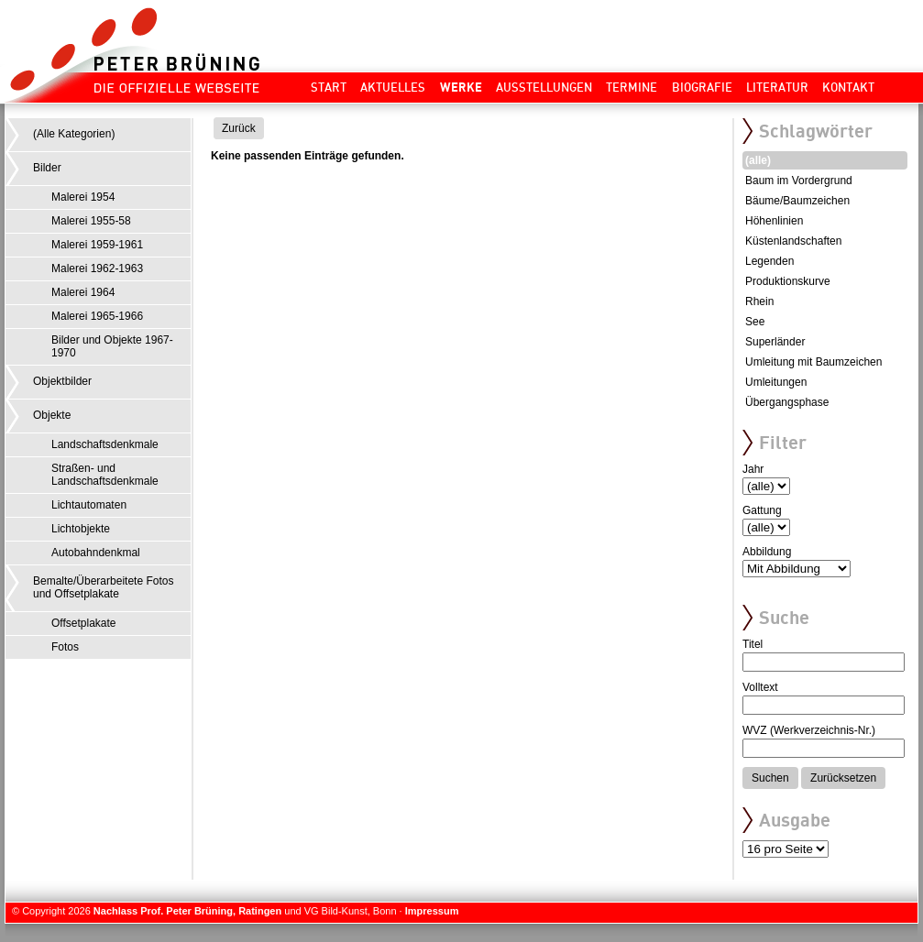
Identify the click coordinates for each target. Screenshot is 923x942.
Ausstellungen (544, 87)
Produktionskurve (787, 281)
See (754, 321)
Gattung (762, 510)
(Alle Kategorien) (74, 133)
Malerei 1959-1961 (97, 244)
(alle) (758, 160)
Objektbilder (62, 381)
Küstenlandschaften (793, 241)
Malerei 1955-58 (91, 220)
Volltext (760, 687)
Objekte (52, 415)
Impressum (432, 910)
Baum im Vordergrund (798, 180)
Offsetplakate (83, 623)
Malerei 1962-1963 (97, 268)
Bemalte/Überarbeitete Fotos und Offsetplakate (103, 587)
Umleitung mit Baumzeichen (813, 362)
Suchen (770, 778)
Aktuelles (392, 87)
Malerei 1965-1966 (97, 316)
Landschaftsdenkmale (105, 444)
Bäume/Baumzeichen (797, 200)
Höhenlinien (774, 220)
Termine (631, 87)
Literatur (777, 87)
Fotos (65, 647)
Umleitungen (776, 382)
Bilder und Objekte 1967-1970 (112, 346)
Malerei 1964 (83, 292)
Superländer (775, 341)
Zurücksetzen (843, 778)
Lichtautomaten (88, 504)
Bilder (47, 167)
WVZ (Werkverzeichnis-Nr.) (808, 730)
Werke (461, 87)
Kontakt (848, 87)
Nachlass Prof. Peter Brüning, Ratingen (187, 910)
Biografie (702, 87)
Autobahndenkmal (95, 552)
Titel (752, 644)
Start (328, 87)
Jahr (753, 469)
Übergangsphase (787, 402)
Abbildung (766, 551)
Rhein (759, 301)
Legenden (769, 261)
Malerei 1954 (83, 197)
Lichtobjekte (80, 528)
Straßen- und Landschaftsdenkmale (105, 474)
